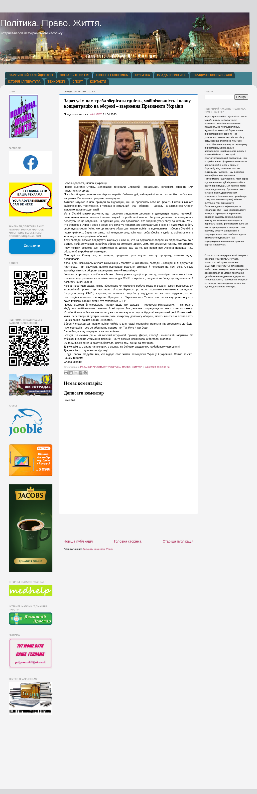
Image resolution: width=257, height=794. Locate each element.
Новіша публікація (78, 541)
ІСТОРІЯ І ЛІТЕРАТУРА (24, 81)
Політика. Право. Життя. (51, 23)
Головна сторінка (127, 541)
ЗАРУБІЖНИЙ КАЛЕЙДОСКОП (31, 75)
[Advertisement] (128, 526)
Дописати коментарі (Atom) (98, 549)
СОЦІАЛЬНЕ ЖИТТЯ (74, 75)
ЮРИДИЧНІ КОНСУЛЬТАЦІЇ (212, 75)
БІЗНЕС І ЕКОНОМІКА (112, 75)
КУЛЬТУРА (142, 75)
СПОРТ (78, 81)
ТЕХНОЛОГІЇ (57, 81)
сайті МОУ (95, 114)
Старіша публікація (178, 541)
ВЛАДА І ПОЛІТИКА (171, 75)
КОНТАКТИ (98, 81)
